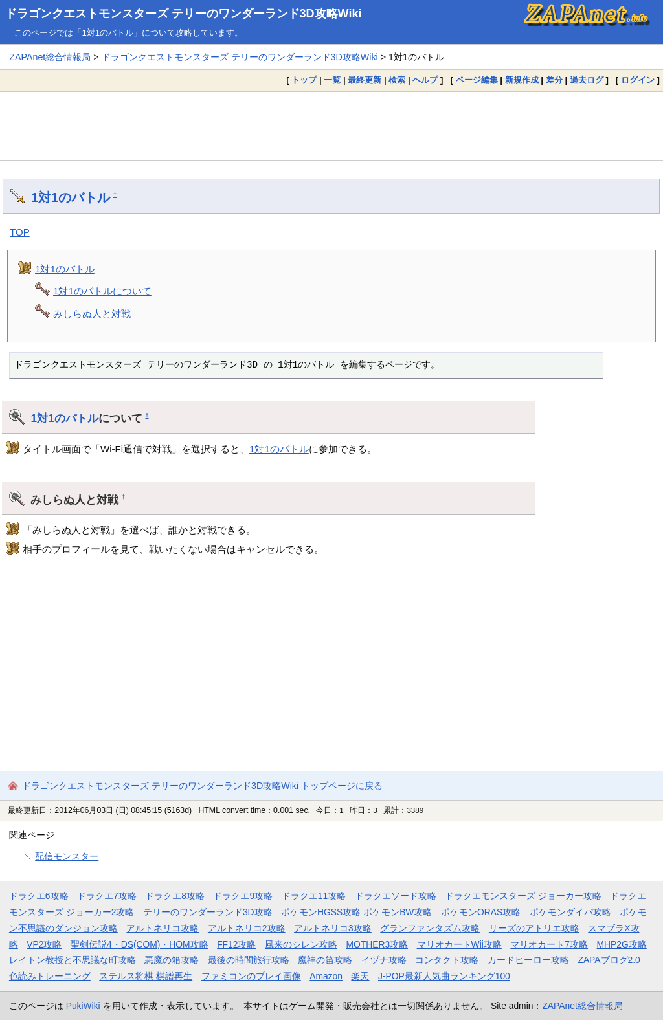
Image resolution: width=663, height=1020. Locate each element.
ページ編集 (477, 80)
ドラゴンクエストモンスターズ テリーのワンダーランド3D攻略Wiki (183, 13)
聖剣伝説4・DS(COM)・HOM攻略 (139, 944)
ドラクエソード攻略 (395, 896)
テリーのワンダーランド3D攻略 (208, 912)
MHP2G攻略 (622, 944)
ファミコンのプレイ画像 (251, 976)
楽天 (360, 976)
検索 (396, 80)
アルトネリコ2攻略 (247, 928)
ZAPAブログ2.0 (609, 960)
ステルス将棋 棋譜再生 (145, 976)
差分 (554, 80)
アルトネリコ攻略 (162, 928)
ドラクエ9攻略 (243, 896)
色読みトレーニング (50, 976)
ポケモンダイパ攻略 (570, 912)
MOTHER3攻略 (377, 944)
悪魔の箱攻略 (171, 960)
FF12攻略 (236, 944)
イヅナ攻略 (384, 960)
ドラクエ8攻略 (175, 896)
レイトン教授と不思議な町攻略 (72, 960)
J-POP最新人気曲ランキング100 (444, 976)
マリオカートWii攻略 (459, 944)
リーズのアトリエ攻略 (534, 928)
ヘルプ (425, 80)
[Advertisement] (331, 125)
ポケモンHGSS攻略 (321, 912)
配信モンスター (66, 856)
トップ (304, 80)
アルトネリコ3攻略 (333, 928)
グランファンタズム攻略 (430, 928)
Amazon (326, 976)
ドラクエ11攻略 (314, 896)
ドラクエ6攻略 (39, 896)
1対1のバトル (70, 197)
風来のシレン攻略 (301, 944)
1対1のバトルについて (102, 290)
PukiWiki (83, 1006)
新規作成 (522, 80)
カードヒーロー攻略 (528, 960)
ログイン (638, 80)
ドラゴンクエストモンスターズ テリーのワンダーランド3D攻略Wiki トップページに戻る (202, 786)
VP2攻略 (44, 944)
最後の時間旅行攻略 (248, 960)
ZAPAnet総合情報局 (50, 57)
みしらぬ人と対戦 (92, 313)
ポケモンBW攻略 (397, 912)
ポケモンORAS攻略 (481, 912)
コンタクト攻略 (446, 960)
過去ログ (586, 80)
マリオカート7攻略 (549, 944)
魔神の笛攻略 (325, 960)
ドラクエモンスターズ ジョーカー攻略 (523, 896)
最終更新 (364, 80)
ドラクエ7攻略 (107, 896)
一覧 (332, 80)
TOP (20, 232)
